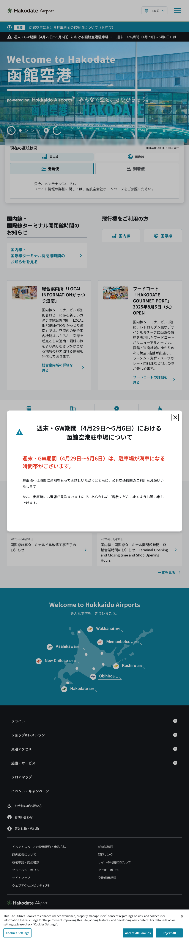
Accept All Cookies (138, 935)
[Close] (182, 918)
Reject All (169, 935)
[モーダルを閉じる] (175, 417)
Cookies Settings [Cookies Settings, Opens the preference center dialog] (17, 935)
